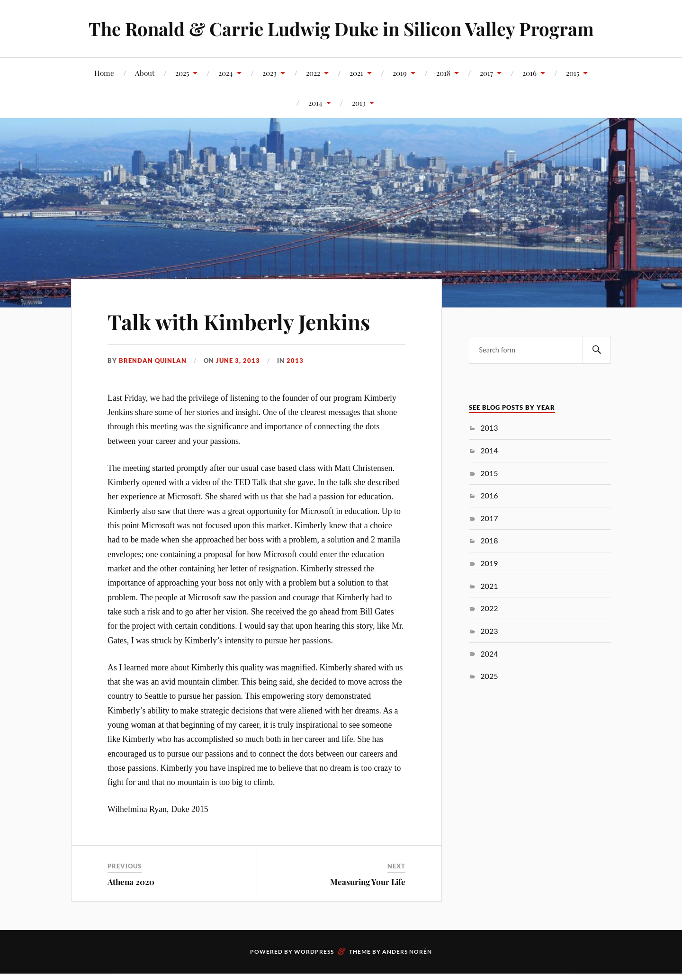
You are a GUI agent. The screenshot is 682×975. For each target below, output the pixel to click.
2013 (359, 103)
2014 (315, 103)
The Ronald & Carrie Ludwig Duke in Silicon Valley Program (341, 29)
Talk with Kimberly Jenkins (239, 321)
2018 (443, 73)
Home (104, 73)
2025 (182, 73)
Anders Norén (407, 951)
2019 (400, 73)
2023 (269, 73)
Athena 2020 (131, 881)
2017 (486, 73)
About (144, 73)
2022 (313, 73)
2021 (356, 73)
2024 (225, 73)
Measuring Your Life (367, 881)
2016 (529, 73)
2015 (572, 73)
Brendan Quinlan (153, 360)
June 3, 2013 (238, 360)
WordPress (314, 951)
